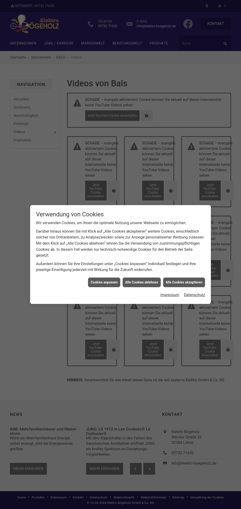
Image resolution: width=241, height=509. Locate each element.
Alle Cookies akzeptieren (184, 278)
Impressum (169, 290)
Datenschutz (194, 290)
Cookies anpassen (104, 278)
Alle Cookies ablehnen (141, 278)
